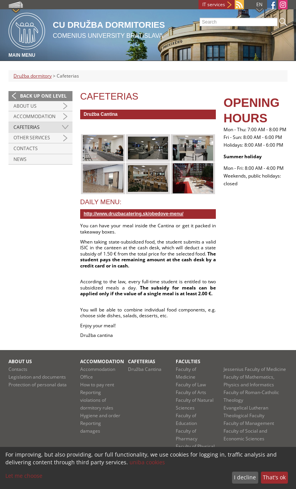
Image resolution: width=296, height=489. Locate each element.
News (20, 159)
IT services (213, 4)
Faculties (188, 361)
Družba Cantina (144, 369)
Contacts (25, 148)
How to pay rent (97, 384)
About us (25, 106)
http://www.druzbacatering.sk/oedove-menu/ (133, 214)
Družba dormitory (32, 76)
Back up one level (43, 96)
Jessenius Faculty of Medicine (255, 369)
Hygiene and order (100, 415)
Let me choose (23, 475)
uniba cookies (147, 462)
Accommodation (34, 116)
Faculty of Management (249, 423)
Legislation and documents (37, 377)
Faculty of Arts (191, 392)
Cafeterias (26, 127)
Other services (31, 137)
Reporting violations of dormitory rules (96, 400)
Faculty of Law (191, 384)
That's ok (274, 477)
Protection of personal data (37, 384)
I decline (245, 477)
